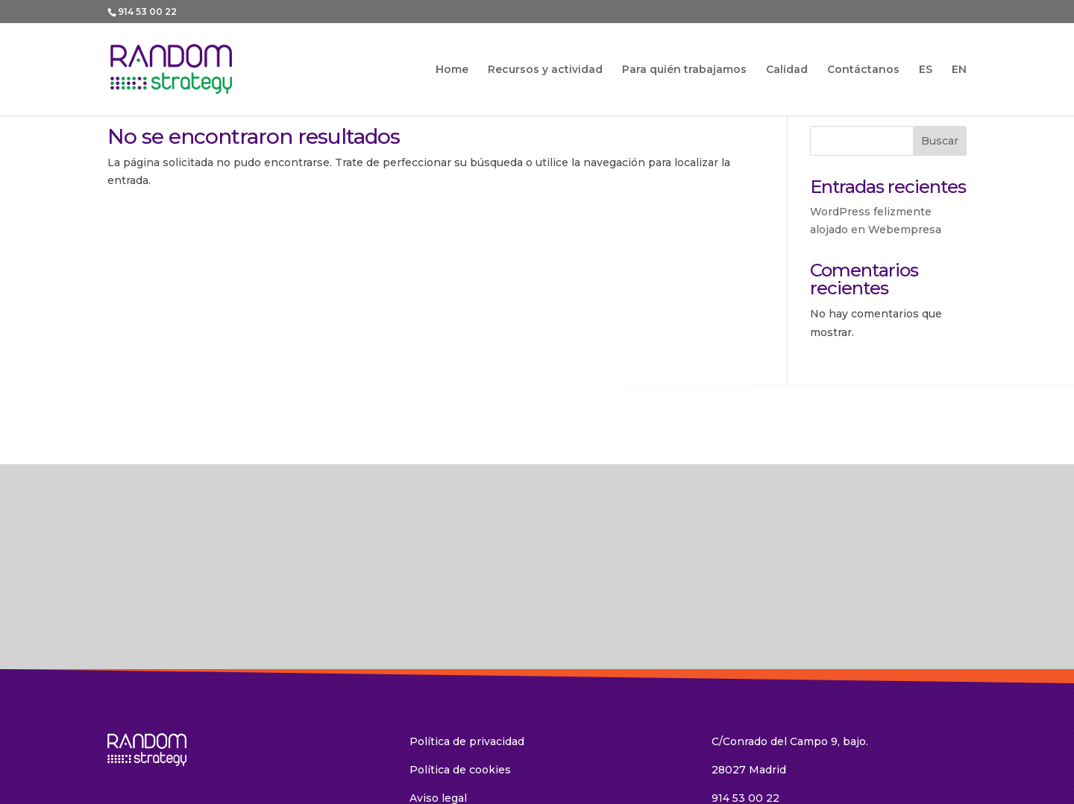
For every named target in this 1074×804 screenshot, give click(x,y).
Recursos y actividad (545, 70)
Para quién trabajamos (684, 70)
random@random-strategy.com (795, 698)
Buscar (939, 141)
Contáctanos (863, 70)
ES (925, 69)
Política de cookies (460, 642)
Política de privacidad (466, 614)
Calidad (787, 70)
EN (959, 69)
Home (452, 70)
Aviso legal (438, 670)
